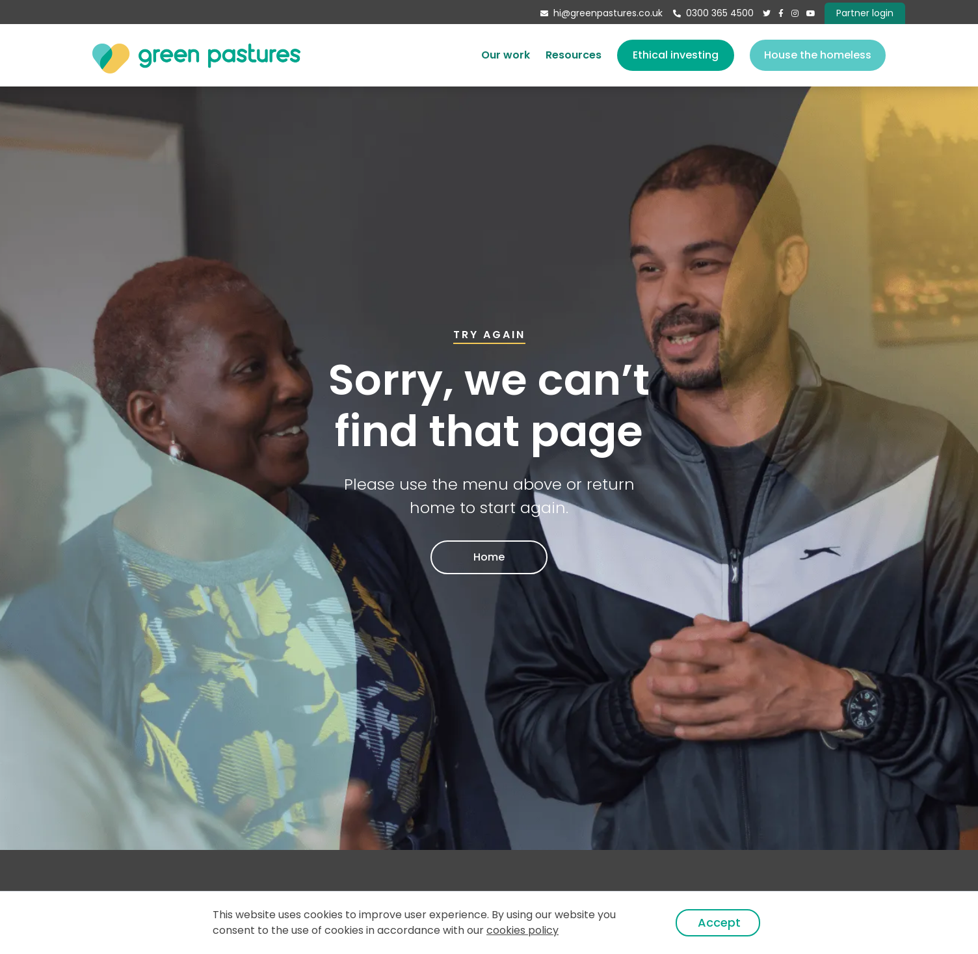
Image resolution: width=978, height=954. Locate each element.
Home (489, 557)
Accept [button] (719, 922)
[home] (196, 55)
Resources (573, 54)
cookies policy (522, 930)
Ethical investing (676, 54)
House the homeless (817, 54)
